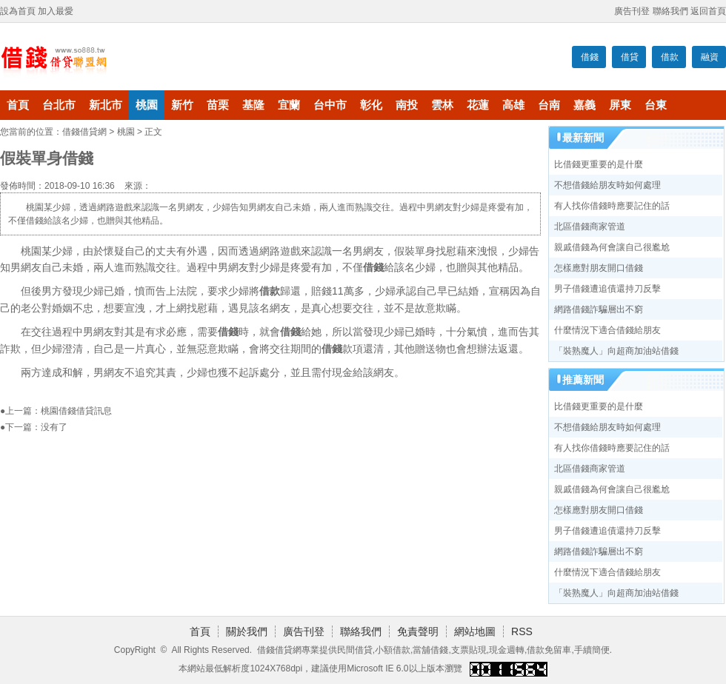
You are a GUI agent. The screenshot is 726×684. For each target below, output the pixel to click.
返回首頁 (708, 11)
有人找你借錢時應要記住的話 (612, 206)
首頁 (18, 105)
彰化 (371, 105)
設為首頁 (18, 11)
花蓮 (478, 105)
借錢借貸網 (84, 132)
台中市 (330, 105)
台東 (656, 105)
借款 (670, 57)
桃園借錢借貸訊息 (76, 411)
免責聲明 (418, 631)
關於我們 (246, 631)
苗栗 (218, 105)
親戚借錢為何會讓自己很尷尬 (612, 247)
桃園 (147, 105)
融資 (710, 57)
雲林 (442, 105)
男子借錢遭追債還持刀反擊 (607, 289)
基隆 (253, 105)
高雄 (513, 105)
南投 (407, 105)
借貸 (630, 57)
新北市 (105, 105)
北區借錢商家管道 (589, 226)
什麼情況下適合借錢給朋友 (607, 330)
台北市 (59, 105)
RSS (522, 631)
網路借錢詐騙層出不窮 (598, 309)
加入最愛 (55, 11)
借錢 (590, 57)
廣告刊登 (632, 11)
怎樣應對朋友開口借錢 (598, 268)
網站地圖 (475, 631)
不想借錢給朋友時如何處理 (607, 185)
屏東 (620, 105)
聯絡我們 (670, 11)
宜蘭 (289, 105)
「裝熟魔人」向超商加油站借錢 (616, 351)
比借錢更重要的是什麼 (598, 164)
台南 (549, 105)
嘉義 (584, 105)
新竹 (182, 105)
